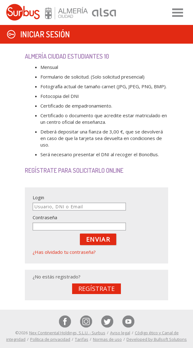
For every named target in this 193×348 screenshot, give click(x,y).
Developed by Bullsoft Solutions (156, 339)
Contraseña (45, 217)
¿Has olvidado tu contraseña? (64, 252)
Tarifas (81, 339)
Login (38, 197)
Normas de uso (107, 339)
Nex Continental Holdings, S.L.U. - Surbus (67, 333)
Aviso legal (120, 333)
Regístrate (96, 288)
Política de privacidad (50, 339)
